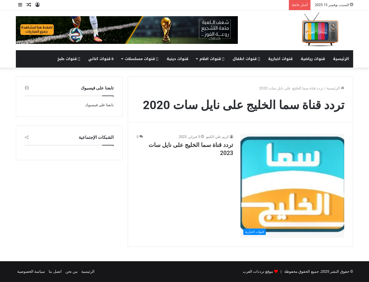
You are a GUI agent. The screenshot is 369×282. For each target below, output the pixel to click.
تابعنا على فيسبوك (99, 105)
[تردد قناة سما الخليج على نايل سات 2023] (292, 186)
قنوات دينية (177, 58)
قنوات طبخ (68, 58)
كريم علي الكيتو (217, 137)
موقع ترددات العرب (258, 271)
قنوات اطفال (246, 58)
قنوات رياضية (313, 58)
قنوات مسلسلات (141, 58)
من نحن (71, 271)
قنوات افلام (211, 58)
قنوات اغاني (101, 58)
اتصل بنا (55, 271)
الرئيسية (341, 58)
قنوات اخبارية (280, 58)
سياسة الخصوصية (31, 271)
